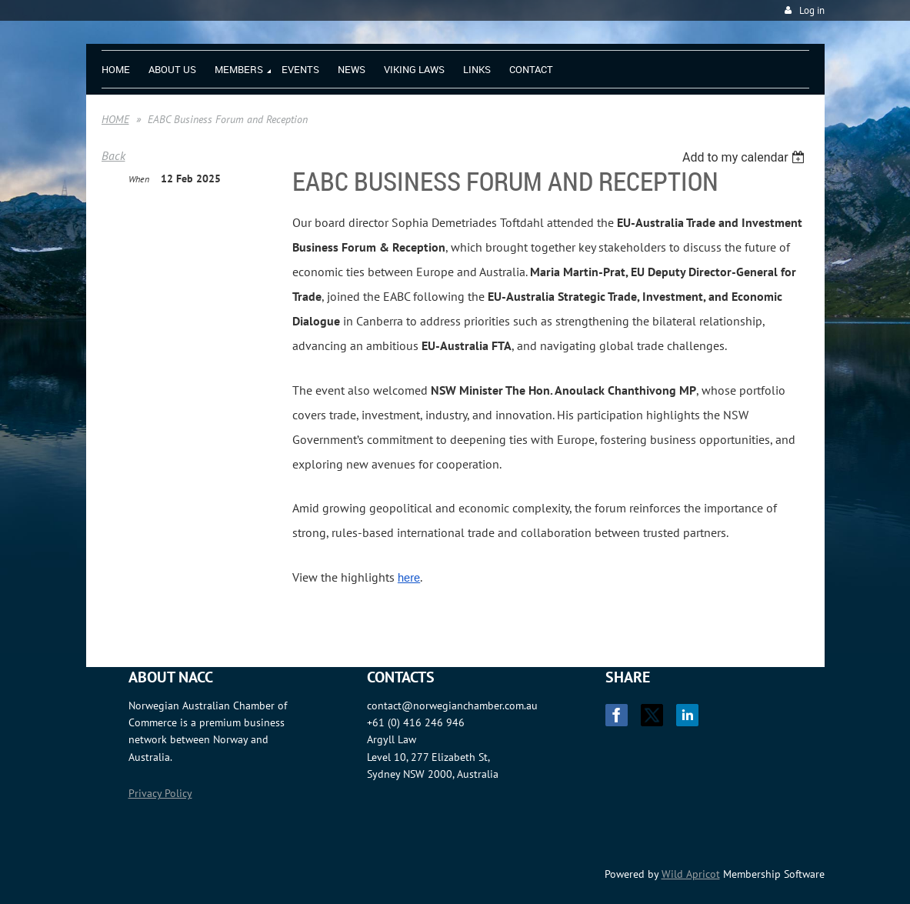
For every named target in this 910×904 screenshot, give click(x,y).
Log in (812, 10)
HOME (115, 119)
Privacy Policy (160, 793)
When (138, 179)
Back (113, 155)
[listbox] (745, 157)
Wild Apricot (691, 874)
